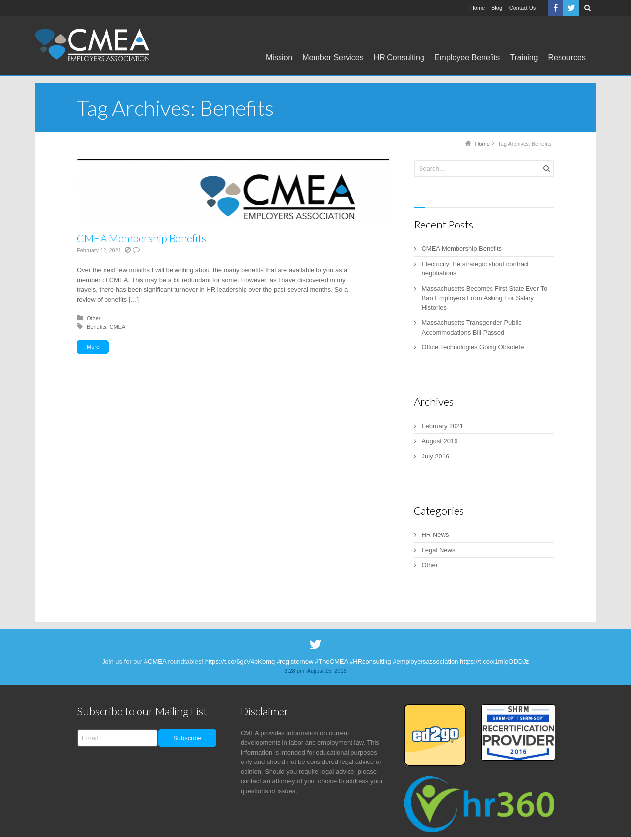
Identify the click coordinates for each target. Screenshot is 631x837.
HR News (435, 534)
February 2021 (442, 426)
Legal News (438, 550)
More (93, 347)
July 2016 (435, 456)
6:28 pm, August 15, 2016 (315, 671)
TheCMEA (333, 661)
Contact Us (522, 8)
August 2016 (439, 441)
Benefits (96, 327)
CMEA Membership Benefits (141, 238)
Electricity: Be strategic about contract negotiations (474, 268)
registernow (296, 661)
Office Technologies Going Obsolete (472, 347)
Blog (496, 8)
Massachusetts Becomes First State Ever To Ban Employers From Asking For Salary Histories (484, 298)
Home (477, 8)
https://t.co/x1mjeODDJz (494, 661)
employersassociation (427, 661)
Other (94, 318)
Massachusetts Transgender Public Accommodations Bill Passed (471, 327)
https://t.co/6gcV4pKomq (240, 661)
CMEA (117, 327)
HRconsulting (372, 661)
